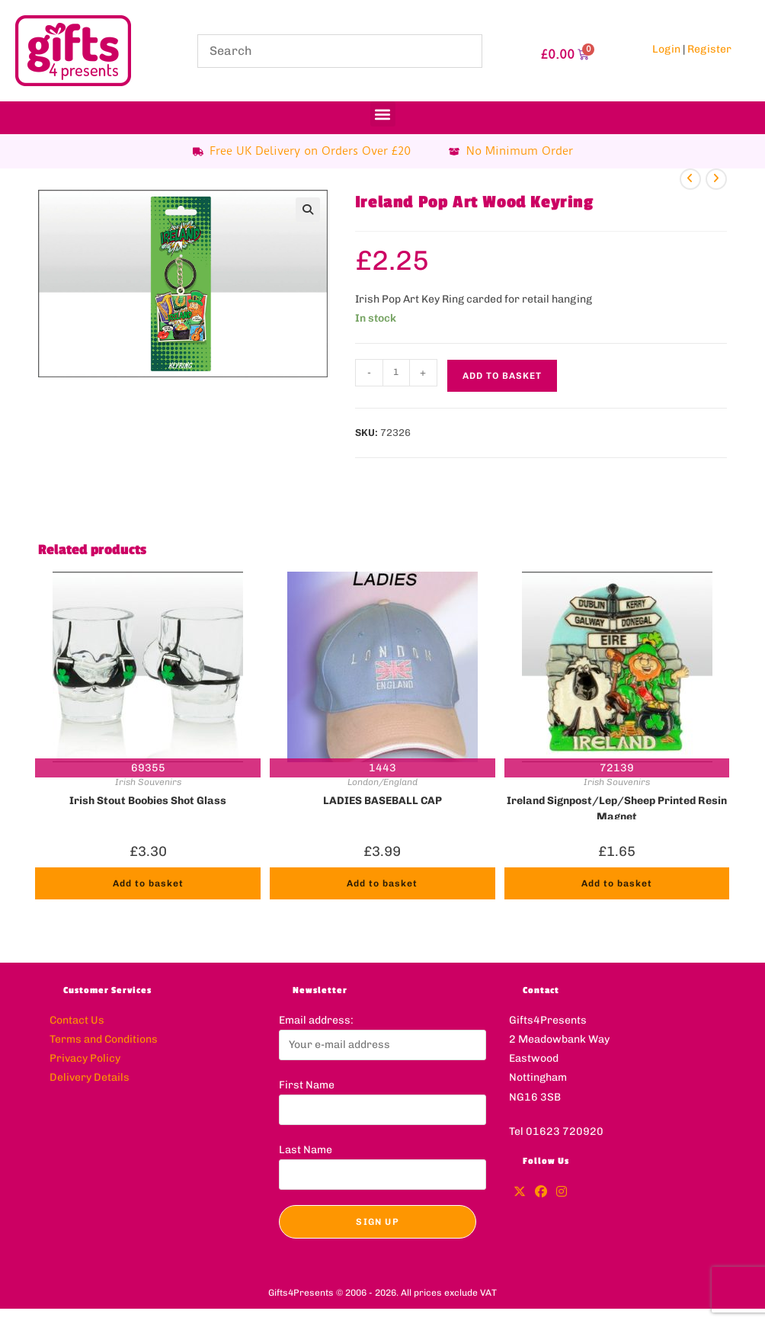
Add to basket (502, 375)
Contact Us (77, 1020)
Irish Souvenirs (148, 782)
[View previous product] (690, 179)
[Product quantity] (396, 372)
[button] (382, 114)
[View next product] (716, 179)
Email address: (316, 1020)
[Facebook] (541, 1192)
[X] (520, 1192)
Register (709, 49)
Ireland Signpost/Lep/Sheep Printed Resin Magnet (617, 807)
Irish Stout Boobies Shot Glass (147, 800)
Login (666, 49)
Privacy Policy (85, 1058)
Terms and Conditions (104, 1039)
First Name (306, 1085)
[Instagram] (561, 1192)
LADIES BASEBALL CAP (382, 800)
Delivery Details (90, 1077)
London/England (382, 782)
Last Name (305, 1149)
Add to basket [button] (148, 883)
